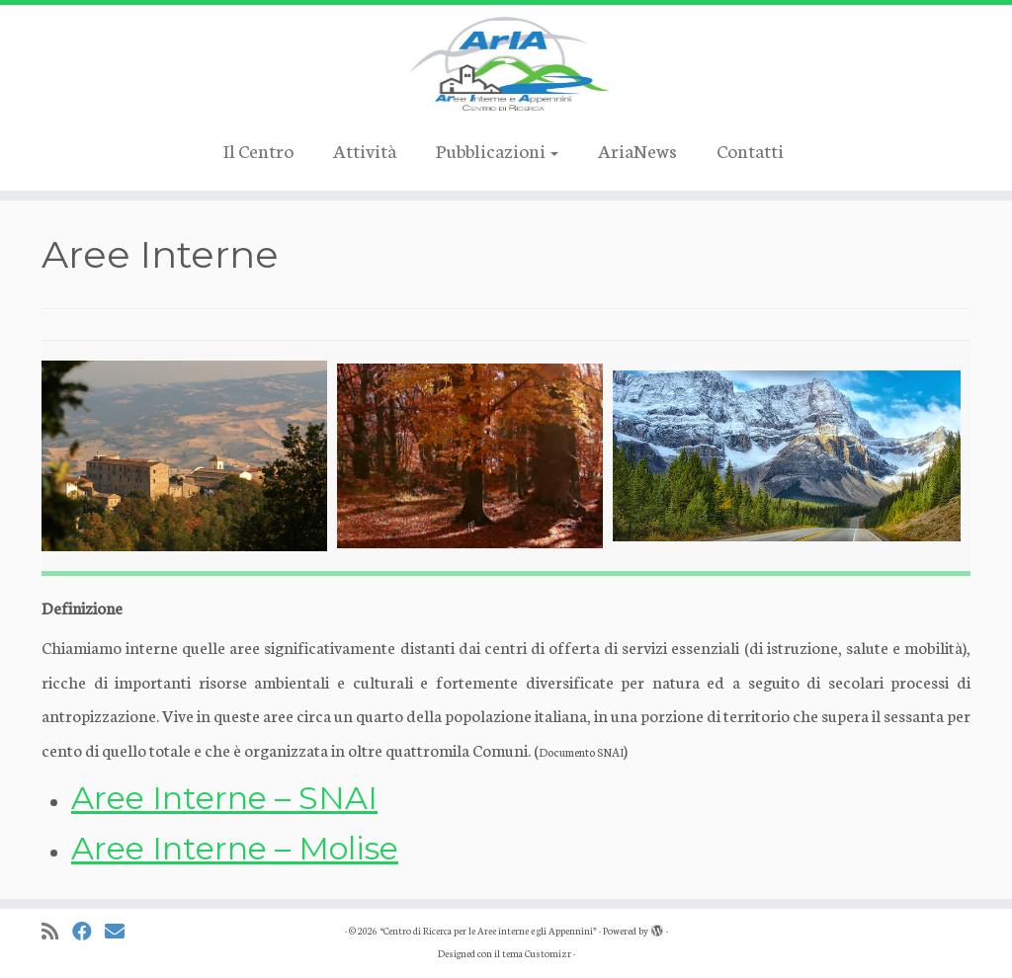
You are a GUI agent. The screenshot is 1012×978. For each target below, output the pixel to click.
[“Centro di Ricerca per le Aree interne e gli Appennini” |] (506, 64)
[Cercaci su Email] (121, 931)
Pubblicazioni (497, 149)
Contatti (750, 149)
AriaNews (637, 149)
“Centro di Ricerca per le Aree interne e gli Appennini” (488, 930)
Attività (364, 149)
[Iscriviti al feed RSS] (57, 931)
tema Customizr (536, 953)
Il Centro (258, 149)
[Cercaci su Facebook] (88, 931)
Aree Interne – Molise (234, 848)
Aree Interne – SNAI (224, 797)
